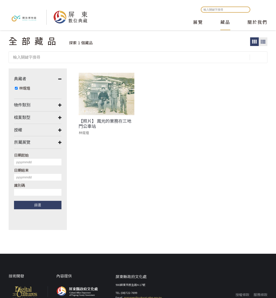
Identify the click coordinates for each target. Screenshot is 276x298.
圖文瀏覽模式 (263, 41)
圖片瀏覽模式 (254, 41)
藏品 (225, 22)
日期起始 (21, 155)
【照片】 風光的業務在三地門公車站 (105, 123)
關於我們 (257, 22)
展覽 (198, 22)
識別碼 (19, 185)
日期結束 (21, 170)
